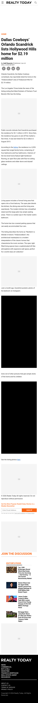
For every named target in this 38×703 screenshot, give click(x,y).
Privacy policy (7, 689)
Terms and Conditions (19, 513)
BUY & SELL (5, 669)
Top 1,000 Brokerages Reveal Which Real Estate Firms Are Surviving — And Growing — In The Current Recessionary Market (25, 573)
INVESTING (5, 671)
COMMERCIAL (6, 667)
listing (15, 147)
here (18, 460)
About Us (4, 683)
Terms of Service (8, 687)
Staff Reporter (8, 63)
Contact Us (5, 685)
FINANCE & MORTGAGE (9, 673)
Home (3, 34)
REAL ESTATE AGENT (9, 675)
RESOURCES (5, 677)
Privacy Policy (31, 513)
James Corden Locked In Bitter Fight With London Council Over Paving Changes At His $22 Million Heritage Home (24, 602)
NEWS (3, 665)
